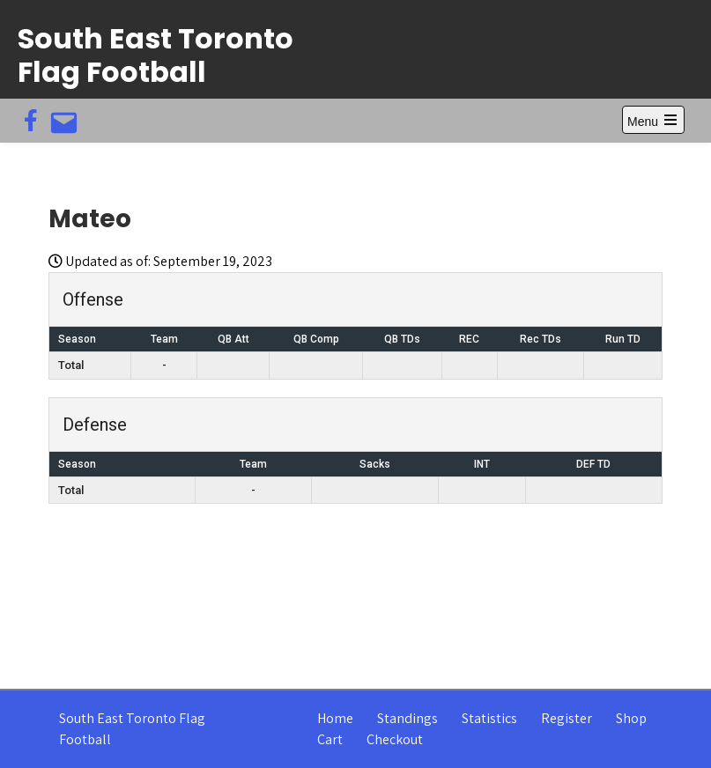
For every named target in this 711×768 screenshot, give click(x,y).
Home (335, 718)
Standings (407, 718)
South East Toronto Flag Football (155, 55)
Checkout (395, 739)
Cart (330, 739)
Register (566, 718)
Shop (631, 718)
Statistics (489, 718)
